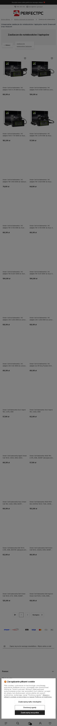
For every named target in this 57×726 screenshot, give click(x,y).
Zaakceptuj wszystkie (30, 713)
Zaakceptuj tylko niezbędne (29, 702)
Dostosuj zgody (29, 707)
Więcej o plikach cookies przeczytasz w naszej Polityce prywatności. (28, 696)
